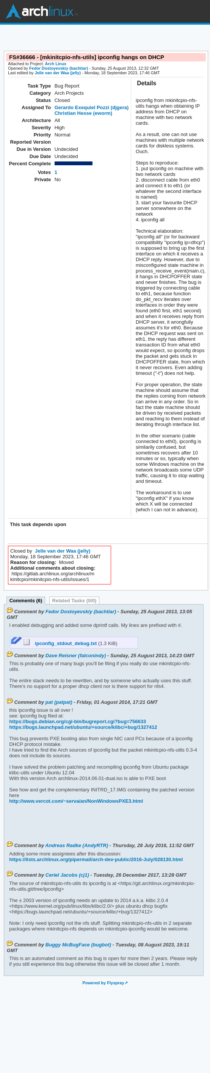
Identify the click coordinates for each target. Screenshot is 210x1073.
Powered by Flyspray (103, 983)
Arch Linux (42, 11)
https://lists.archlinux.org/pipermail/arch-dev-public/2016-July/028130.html (96, 859)
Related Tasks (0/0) (74, 600)
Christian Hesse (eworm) (83, 113)
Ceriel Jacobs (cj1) (67, 875)
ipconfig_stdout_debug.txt (61, 643)
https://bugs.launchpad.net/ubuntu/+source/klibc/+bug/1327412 (83, 727)
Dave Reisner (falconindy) (75, 655)
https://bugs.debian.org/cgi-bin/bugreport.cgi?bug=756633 (77, 721)
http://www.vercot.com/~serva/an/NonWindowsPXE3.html (76, 801)
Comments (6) (25, 600)
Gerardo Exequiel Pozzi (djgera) (92, 107)
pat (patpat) (58, 702)
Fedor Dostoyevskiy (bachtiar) (58, 68)
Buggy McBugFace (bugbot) (78, 945)
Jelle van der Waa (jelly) (57, 72)
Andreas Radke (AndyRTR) (76, 845)
